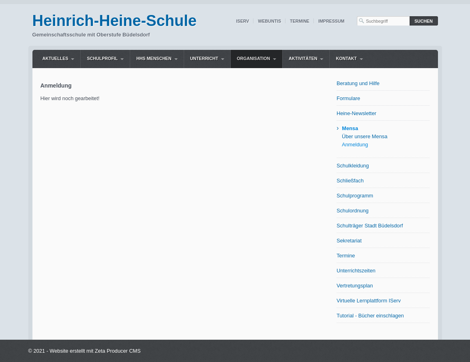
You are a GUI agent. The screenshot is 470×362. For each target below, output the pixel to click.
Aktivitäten (303, 58)
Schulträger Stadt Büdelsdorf (370, 226)
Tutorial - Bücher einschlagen (370, 316)
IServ (242, 21)
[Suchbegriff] (383, 21)
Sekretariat (349, 241)
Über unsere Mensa (364, 136)
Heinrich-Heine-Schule (114, 20)
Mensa (350, 128)
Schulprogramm (355, 196)
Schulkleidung (353, 166)
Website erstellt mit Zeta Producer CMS (95, 351)
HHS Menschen (153, 58)
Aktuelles (56, 58)
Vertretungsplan (355, 286)
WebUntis (269, 21)
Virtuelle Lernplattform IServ (369, 301)
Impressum (331, 21)
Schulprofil (102, 58)
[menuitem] (58, 59)
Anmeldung (355, 144)
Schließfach (350, 181)
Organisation (253, 58)
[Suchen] (424, 21)
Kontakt (346, 58)
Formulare (348, 98)
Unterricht (204, 58)
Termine (299, 21)
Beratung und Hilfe (358, 83)
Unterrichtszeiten (356, 271)
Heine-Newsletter (356, 113)
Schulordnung (353, 211)
